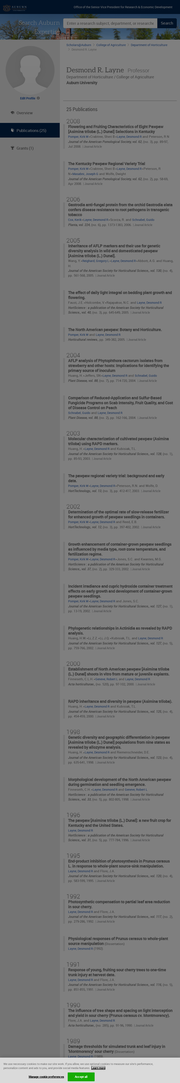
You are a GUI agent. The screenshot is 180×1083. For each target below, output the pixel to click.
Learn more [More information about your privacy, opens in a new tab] (98, 1071)
